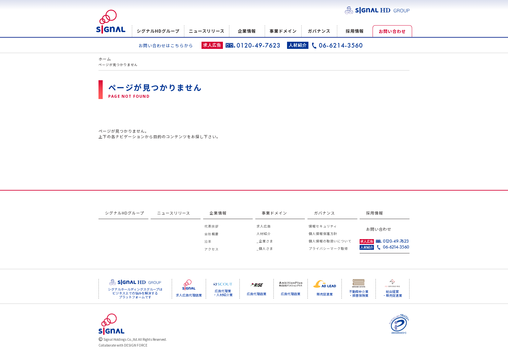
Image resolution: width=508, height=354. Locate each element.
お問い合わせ (392, 31)
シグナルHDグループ (158, 31)
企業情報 (247, 31)
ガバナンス (319, 31)
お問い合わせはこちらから (166, 45)
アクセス (211, 249)
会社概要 (211, 233)
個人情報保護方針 (323, 233)
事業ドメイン (283, 31)
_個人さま (265, 248)
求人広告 (264, 226)
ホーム (104, 58)
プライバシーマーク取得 (328, 248)
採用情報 (355, 31)
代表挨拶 (211, 226)
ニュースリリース (207, 31)
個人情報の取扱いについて (330, 240)
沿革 (208, 241)
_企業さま (265, 240)
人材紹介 (264, 233)
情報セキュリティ (323, 226)
